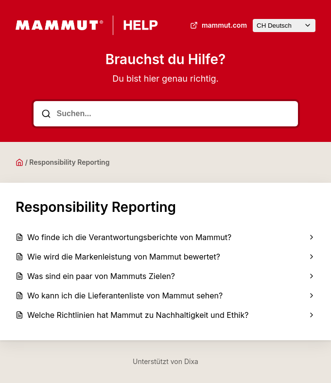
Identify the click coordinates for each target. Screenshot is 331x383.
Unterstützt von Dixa (165, 361)
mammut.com (217, 25)
